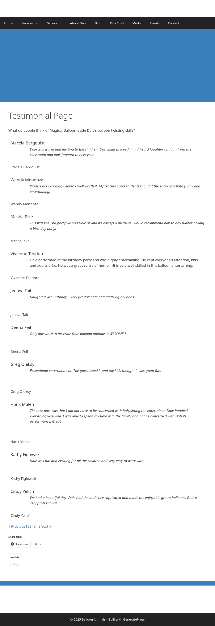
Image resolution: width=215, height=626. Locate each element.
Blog (98, 23)
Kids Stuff (117, 23)
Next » (46, 526)
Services (32, 23)
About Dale (78, 23)
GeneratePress (134, 619)
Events (155, 23)
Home (8, 23)
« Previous (16, 526)
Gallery (56, 23)
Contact (173, 23)
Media (137, 23)
